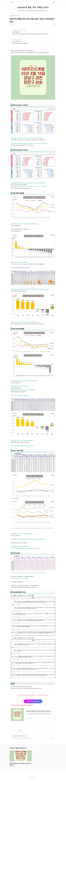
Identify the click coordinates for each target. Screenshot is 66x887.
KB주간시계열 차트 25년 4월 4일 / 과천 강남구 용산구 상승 (21, 846)
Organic (35, 885)
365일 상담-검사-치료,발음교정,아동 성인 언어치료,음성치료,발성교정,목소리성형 (30, 34)
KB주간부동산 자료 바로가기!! (33, 791)
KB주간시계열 (17, 844)
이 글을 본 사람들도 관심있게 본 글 (18, 856)
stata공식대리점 (16, 41)
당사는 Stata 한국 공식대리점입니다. (20, 43)
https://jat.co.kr (15, 39)
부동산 (13, 844)
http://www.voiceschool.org (18, 30)
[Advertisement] (33, 195)
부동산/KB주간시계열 (14, 15)
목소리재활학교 (16, 32)
